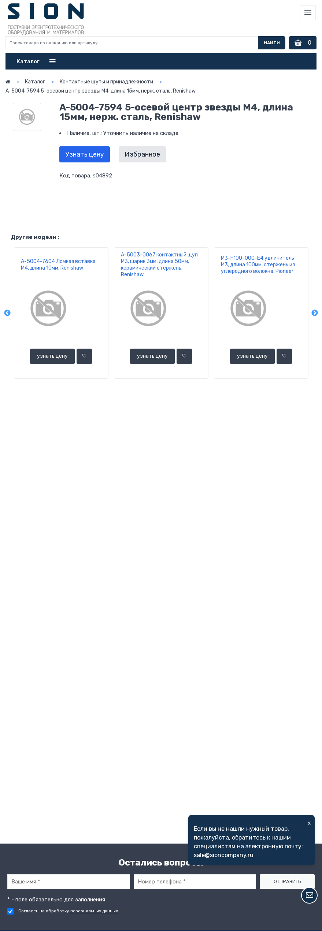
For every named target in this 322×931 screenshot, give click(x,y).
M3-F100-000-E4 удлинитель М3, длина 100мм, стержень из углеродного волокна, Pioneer (258, 264)
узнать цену (52, 356)
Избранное (142, 154)
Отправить (287, 881)
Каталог (35, 82)
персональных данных (94, 910)
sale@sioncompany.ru (223, 855)
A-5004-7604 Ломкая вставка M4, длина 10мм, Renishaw (58, 264)
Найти (272, 42)
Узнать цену (84, 154)
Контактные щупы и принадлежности (106, 82)
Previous (7, 313)
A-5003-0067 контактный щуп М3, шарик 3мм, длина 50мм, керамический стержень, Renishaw (159, 265)
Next (314, 313)
